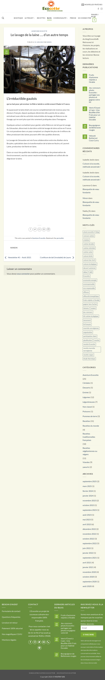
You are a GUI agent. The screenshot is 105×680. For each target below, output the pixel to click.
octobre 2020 (88, 576)
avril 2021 (87, 562)
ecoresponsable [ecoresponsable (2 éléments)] (88, 284)
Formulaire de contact (11, 611)
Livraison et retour (10, 622)
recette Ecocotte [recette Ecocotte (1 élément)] (89, 344)
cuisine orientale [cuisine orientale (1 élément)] (89, 248)
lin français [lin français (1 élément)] (87, 324)
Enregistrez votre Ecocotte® (42, 673)
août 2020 (87, 586)
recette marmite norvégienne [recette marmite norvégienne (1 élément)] (89, 349)
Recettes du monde (91, 426)
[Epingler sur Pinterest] (44, 229)
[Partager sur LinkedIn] (48, 229)
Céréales (86, 383)
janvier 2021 (88, 567)
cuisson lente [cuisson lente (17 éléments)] (88, 256)
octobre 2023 (88, 505)
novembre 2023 (89, 500)
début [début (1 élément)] (85, 272)
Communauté (60, 18)
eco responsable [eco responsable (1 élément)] (89, 288)
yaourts (86, 467)
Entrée (85, 392)
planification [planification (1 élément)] (87, 340)
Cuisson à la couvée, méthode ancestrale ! (91, 165)
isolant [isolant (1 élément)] (93, 308)
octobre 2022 (88, 538)
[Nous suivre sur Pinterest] (39, 648)
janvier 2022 (88, 553)
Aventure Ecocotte (39, 31)
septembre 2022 (90, 543)
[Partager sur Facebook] (31, 229)
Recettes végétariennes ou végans (90, 451)
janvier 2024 (88, 495)
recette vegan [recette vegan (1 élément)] (88, 355)
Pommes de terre (90, 416)
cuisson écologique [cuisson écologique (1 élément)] (89, 264)
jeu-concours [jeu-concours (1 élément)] (87, 312)
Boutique (18, 18)
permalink (60, 238)
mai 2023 (87, 519)
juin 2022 (87, 548)
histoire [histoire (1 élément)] (86, 308)
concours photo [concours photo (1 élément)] (88, 236)
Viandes (86, 462)
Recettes (41, 18)
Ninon (49, 42)
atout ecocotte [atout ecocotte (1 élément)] (88, 232)
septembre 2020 (90, 581)
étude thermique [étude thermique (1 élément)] (89, 359)
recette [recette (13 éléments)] (96, 340)
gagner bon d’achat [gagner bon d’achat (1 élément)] (90, 304)
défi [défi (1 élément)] (91, 272)
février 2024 (88, 491)
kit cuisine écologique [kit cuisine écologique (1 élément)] (90, 316)
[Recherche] (3, 18)
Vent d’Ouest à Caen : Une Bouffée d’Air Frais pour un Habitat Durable (94, 113)
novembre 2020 (89, 572)
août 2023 (87, 515)
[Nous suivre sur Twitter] (39, 642)
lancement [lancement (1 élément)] (87, 320)
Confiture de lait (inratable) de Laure (57, 257)
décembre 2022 (89, 529)
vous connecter (23, 273)
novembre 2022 (89, 534)
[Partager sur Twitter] (35, 229)
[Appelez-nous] (48, 642)
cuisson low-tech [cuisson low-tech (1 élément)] (89, 260)
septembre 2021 (90, 557)
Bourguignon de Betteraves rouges (95, 127)
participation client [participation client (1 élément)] (89, 336)
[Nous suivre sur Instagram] (102, 9)
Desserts (86, 387)
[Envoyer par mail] (39, 229)
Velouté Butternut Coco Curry (94, 138)
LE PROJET (30, 18)
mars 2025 (87, 486)
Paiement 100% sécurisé (12, 628)
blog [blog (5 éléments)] (97, 232)
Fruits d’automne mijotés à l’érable (93, 78)
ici (31, 629)
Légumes (86, 397)
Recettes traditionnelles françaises (89, 436)
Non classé (87, 407)
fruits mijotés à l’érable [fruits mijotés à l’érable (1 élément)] (91, 300)
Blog (49, 18)
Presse (73, 18)
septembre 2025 (90, 481)
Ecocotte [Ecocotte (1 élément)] (86, 276)
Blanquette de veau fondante (91, 191)
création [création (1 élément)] (86, 240)
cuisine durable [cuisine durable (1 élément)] (88, 244)
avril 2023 (87, 524)
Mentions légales (9, 640)
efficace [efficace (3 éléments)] (86, 292)
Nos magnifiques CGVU (12, 634)
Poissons (86, 411)
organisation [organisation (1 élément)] (87, 332)
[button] (92, 4)
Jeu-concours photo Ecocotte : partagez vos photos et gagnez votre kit (94, 95)
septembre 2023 (90, 510)
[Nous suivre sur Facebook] (98, 9)
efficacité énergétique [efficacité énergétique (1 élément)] (91, 296)
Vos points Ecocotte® (66, 673)
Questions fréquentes (11, 617)
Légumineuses (89, 402)
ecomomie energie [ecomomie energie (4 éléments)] (89, 280)
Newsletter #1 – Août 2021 (17, 257)
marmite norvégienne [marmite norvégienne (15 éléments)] (91, 328)
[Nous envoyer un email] (44, 642)
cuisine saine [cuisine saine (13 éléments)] (87, 252)
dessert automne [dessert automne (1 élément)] (89, 268)
